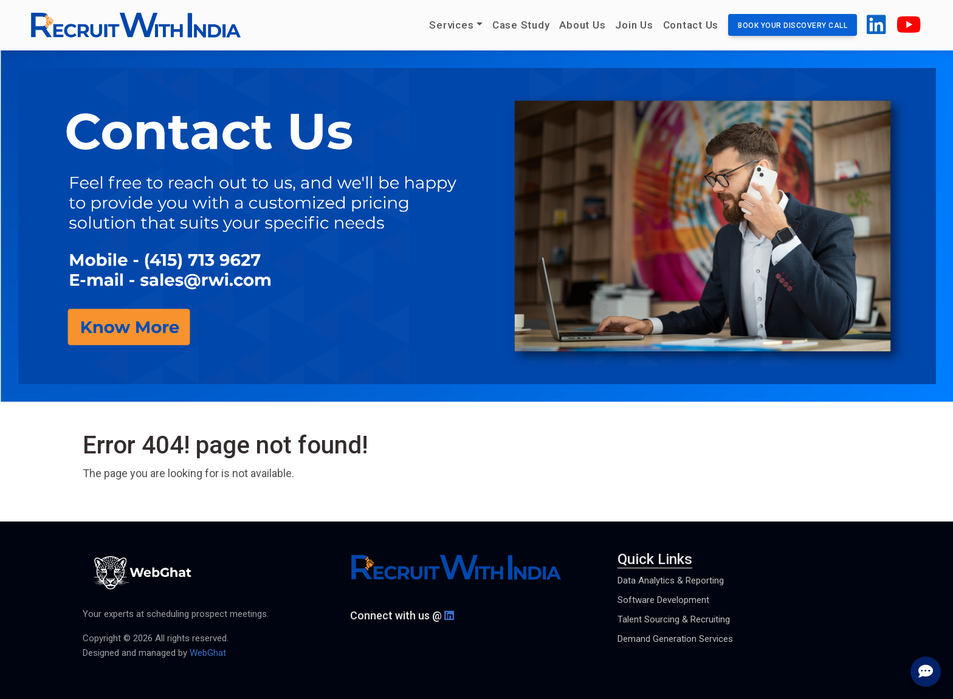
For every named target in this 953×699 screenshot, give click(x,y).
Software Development (663, 599)
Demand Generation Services (675, 638)
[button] (877, 29)
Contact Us (691, 25)
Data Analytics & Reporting (671, 580)
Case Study (521, 25)
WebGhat (208, 652)
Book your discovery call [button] (792, 25)
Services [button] (451, 25)
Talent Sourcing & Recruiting (674, 619)
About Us (582, 25)
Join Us (634, 25)
